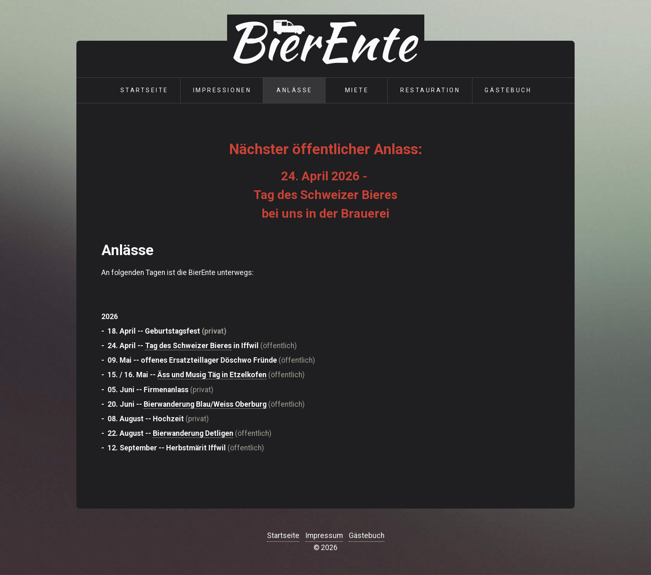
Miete (357, 90)
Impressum (324, 535)
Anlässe (295, 90)
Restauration (430, 90)
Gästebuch (508, 90)
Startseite (144, 90)
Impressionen (222, 90)
